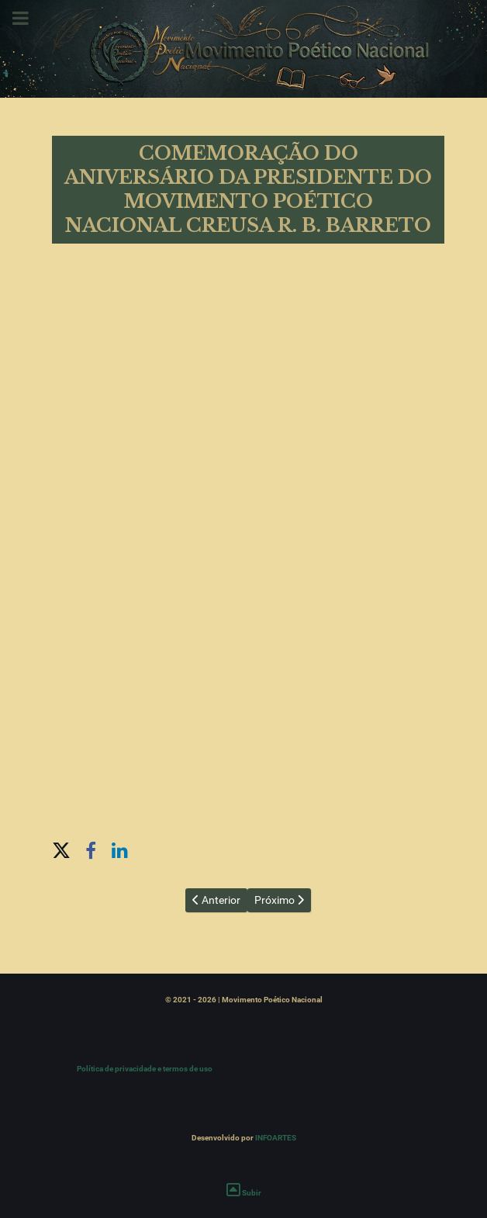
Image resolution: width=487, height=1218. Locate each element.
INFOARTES (275, 1137)
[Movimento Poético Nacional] (243, 49)
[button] (61, 849)
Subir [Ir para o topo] (243, 1193)
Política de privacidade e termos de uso (144, 1068)
